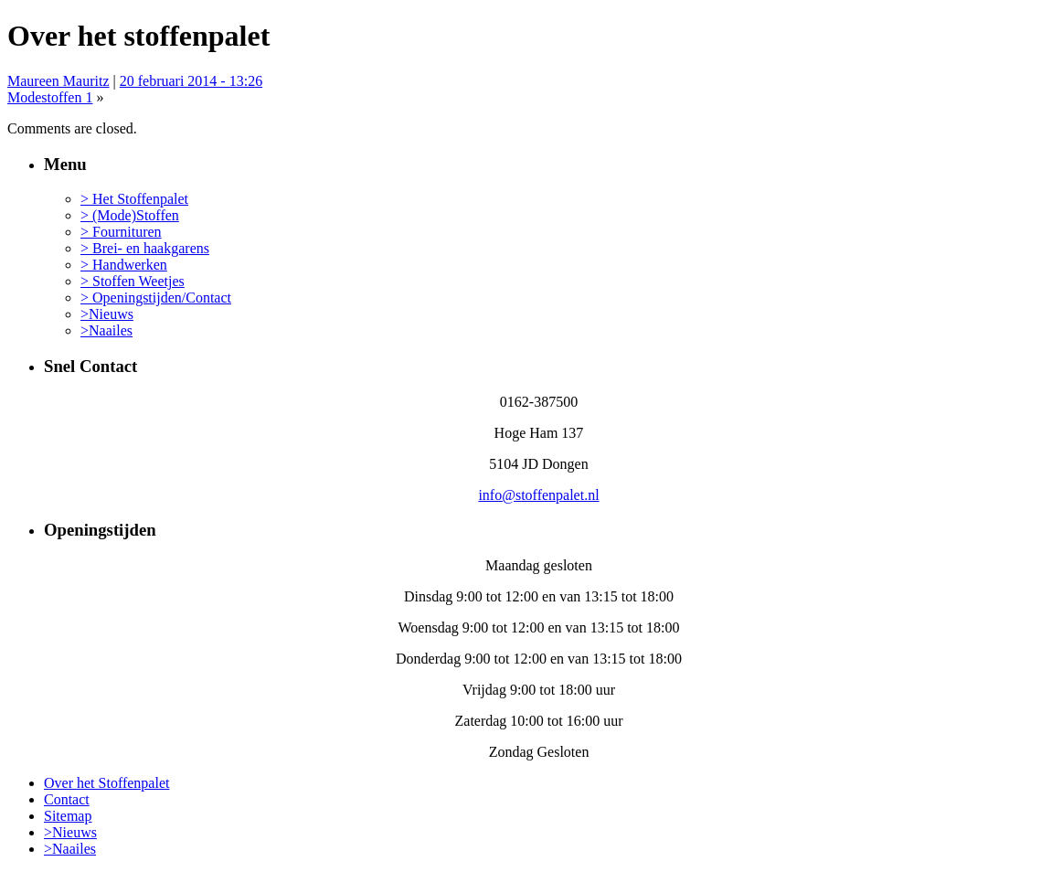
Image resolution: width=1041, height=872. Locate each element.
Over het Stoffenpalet (106, 783)
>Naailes (106, 330)
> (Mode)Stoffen (129, 215)
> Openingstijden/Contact (155, 297)
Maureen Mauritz (58, 81)
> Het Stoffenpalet (134, 199)
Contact (67, 799)
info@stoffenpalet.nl (538, 495)
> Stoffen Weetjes (132, 281)
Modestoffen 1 (49, 97)
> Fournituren (121, 231)
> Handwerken (123, 264)
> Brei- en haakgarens (144, 248)
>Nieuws (106, 314)
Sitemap (67, 816)
